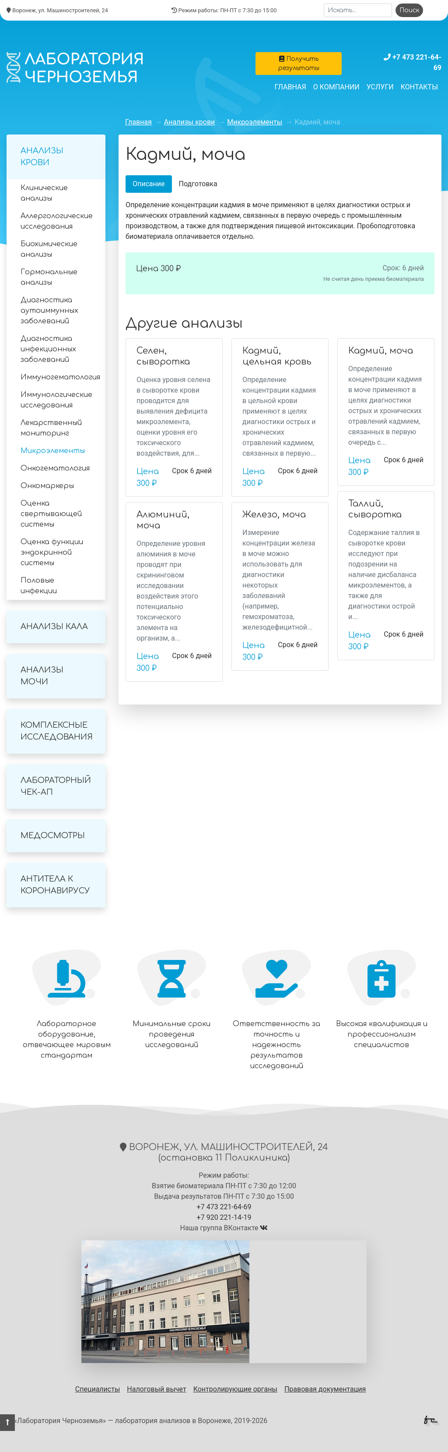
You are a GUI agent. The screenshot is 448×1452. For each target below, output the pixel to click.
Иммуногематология (60, 377)
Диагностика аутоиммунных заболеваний (49, 310)
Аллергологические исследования (57, 221)
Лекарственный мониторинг (51, 428)
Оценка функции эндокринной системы (52, 552)
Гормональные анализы (49, 277)
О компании (336, 87)
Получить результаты (298, 63)
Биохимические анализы (49, 249)
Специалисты (97, 1389)
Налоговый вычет (156, 1389)
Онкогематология (55, 468)
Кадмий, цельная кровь (277, 356)
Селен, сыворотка (163, 356)
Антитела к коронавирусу (55, 885)
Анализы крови (42, 156)
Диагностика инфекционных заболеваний (48, 349)
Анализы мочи (42, 676)
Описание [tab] (149, 184)
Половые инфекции (39, 586)
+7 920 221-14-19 (224, 1217)
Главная (290, 87)
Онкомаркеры (47, 486)
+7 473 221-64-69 (224, 1207)
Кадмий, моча (380, 351)
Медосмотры (53, 835)
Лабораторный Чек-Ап (56, 786)
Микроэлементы (53, 451)
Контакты (419, 87)
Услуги (380, 87)
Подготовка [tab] (198, 184)
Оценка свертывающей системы (51, 513)
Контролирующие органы (235, 1389)
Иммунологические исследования (56, 400)
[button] (7, 1422)
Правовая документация (325, 1389)
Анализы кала (54, 626)
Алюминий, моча (162, 520)
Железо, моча (274, 515)
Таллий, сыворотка (375, 509)
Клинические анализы (44, 193)
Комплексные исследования (57, 731)
